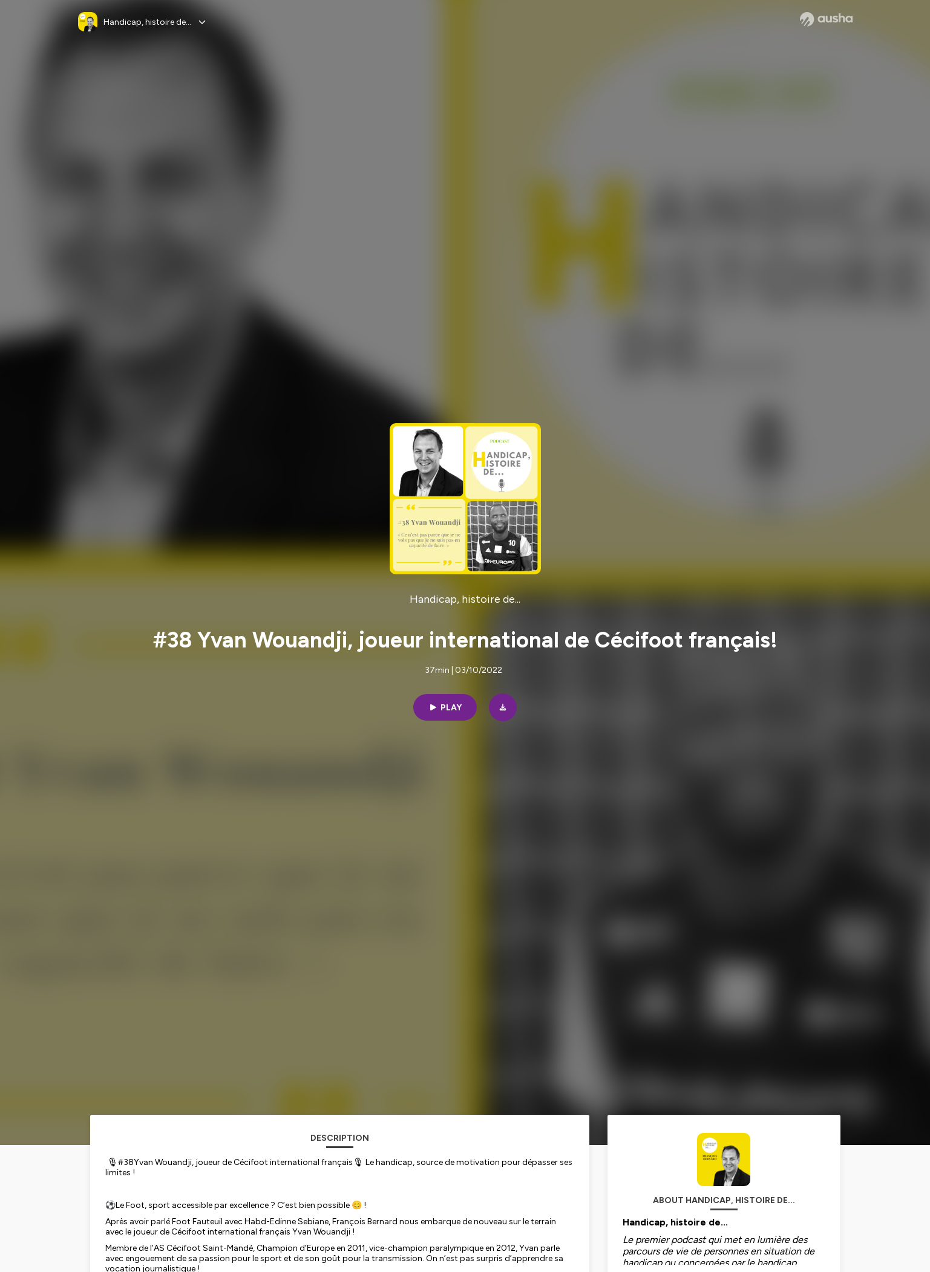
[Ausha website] (826, 19)
